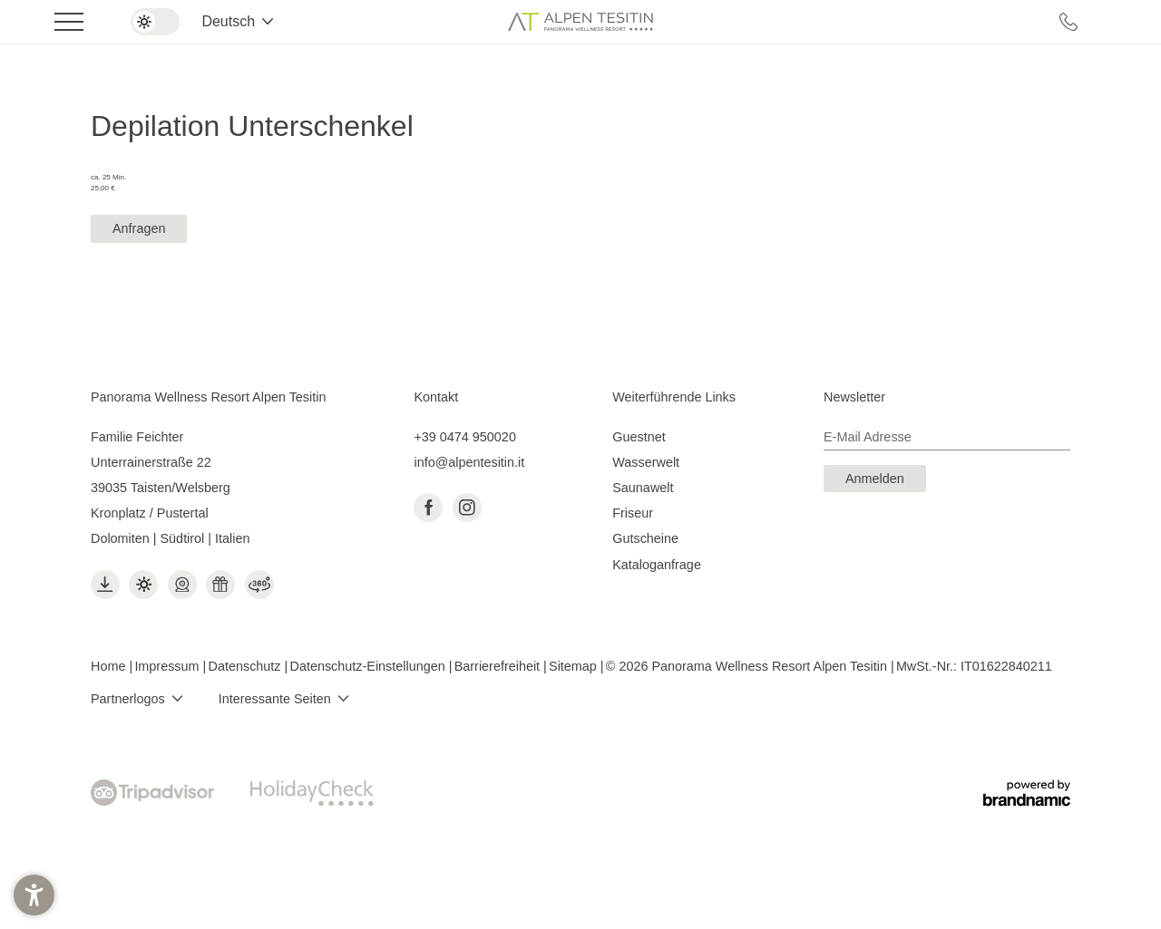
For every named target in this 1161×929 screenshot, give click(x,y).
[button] (34, 895)
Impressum (168, 666)
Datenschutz (247, 666)
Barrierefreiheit (498, 666)
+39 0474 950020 (464, 437)
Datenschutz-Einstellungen (369, 666)
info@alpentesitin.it (469, 462)
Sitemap (574, 666)
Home (110, 666)
